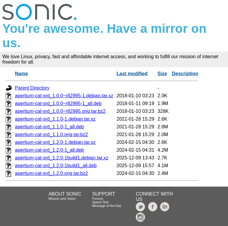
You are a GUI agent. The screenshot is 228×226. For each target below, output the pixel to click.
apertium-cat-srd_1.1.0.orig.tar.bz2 (51, 134)
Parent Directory (32, 87)
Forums (97, 198)
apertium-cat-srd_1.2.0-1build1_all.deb (56, 165)
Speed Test (100, 202)
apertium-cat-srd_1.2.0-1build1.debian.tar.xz (61, 157)
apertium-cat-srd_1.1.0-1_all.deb (49, 126)
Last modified (132, 73)
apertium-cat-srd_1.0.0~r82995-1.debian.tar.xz (64, 95)
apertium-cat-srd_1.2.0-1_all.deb (49, 150)
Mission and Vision (62, 198)
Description (185, 73)
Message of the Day (106, 205)
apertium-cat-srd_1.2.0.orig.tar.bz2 (51, 173)
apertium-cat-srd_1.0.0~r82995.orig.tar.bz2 (60, 111)
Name (21, 73)
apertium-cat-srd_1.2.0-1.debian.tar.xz (55, 142)
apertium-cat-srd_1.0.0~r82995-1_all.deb (58, 103)
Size (162, 73)
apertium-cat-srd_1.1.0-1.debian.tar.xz (55, 119)
